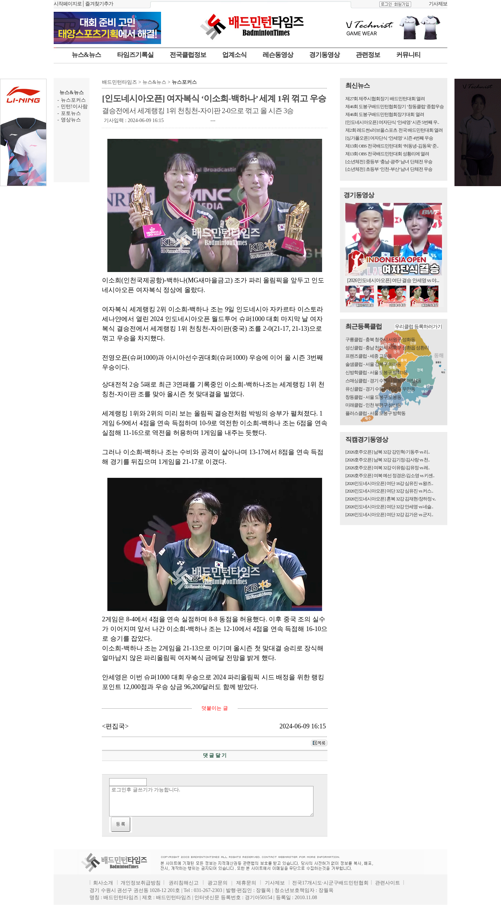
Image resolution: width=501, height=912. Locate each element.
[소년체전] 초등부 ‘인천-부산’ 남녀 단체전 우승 (388, 169)
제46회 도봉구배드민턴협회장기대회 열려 (384, 114)
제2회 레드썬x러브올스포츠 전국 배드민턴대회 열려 (394, 130)
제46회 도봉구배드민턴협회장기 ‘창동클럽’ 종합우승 (394, 106)
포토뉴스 (71, 113)
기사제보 (438, 3)
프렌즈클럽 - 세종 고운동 (368, 356)
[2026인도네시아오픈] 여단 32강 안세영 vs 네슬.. (389, 506)
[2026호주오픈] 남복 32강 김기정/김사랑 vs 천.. (387, 459)
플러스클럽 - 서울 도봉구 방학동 (375, 413)
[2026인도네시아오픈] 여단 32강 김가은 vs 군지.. (389, 514)
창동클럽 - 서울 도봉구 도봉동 (373, 397)
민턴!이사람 (74, 106)
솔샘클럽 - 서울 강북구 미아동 (373, 364)
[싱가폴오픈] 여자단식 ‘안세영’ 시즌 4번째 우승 (389, 138)
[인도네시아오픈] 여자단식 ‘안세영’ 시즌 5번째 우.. (392, 122)
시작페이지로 (68, 3)
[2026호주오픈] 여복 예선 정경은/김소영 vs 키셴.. (389, 475)
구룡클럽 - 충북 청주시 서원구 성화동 (380, 339)
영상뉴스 (71, 119)
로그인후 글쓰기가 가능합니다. (211, 801)
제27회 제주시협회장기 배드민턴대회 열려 (385, 98)
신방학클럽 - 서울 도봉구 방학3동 (376, 372)
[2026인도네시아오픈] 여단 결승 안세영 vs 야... (393, 280)
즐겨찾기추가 (99, 3)
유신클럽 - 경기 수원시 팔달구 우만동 (380, 389)
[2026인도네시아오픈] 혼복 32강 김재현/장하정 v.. (390, 498)
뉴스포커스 (73, 100)
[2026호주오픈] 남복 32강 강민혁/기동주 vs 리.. (387, 452)
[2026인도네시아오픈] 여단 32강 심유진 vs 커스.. (389, 491)
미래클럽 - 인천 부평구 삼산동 (373, 405)
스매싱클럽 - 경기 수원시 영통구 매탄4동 (383, 380)
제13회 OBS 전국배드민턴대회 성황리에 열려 (387, 153)
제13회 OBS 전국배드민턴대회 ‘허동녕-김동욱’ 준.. (391, 146)
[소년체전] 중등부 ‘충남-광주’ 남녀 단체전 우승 (388, 161)
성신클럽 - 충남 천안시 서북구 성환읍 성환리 (387, 347)
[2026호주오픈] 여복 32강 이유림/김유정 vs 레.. (387, 467)
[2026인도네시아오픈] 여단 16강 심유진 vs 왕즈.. (389, 483)
